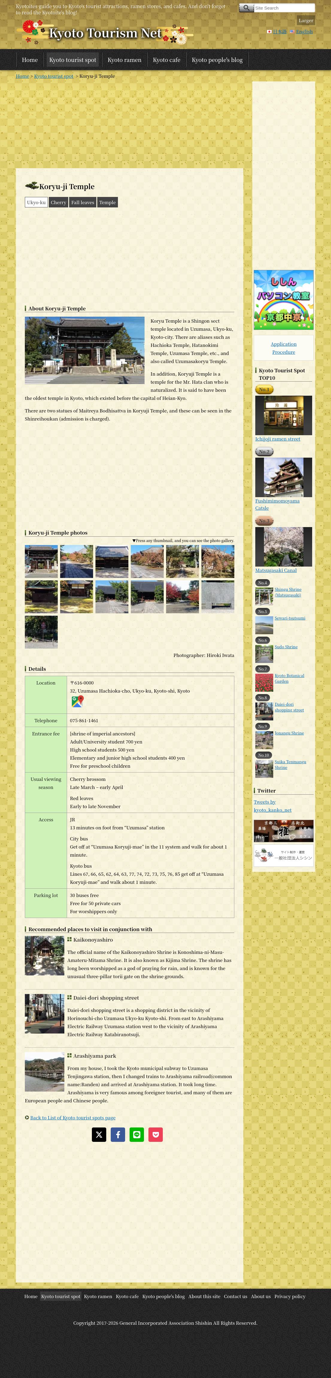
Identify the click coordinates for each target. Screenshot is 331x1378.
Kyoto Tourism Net (105, 32)
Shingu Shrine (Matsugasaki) (288, 592)
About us (261, 1296)
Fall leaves (82, 202)
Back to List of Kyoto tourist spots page (73, 1117)
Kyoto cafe (166, 59)
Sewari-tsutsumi (290, 618)
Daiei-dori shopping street (106, 997)
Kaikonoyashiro (93, 939)
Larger (306, 20)
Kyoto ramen (125, 59)
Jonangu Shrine (289, 733)
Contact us (235, 1296)
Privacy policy (290, 1296)
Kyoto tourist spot (72, 59)
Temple (107, 202)
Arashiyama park (94, 1055)
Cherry (58, 202)
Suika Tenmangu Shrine (290, 764)
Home (30, 59)
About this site (204, 1296)
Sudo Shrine (286, 646)
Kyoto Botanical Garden (289, 678)
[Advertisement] (129, 123)
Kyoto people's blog (217, 59)
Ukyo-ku (36, 202)
